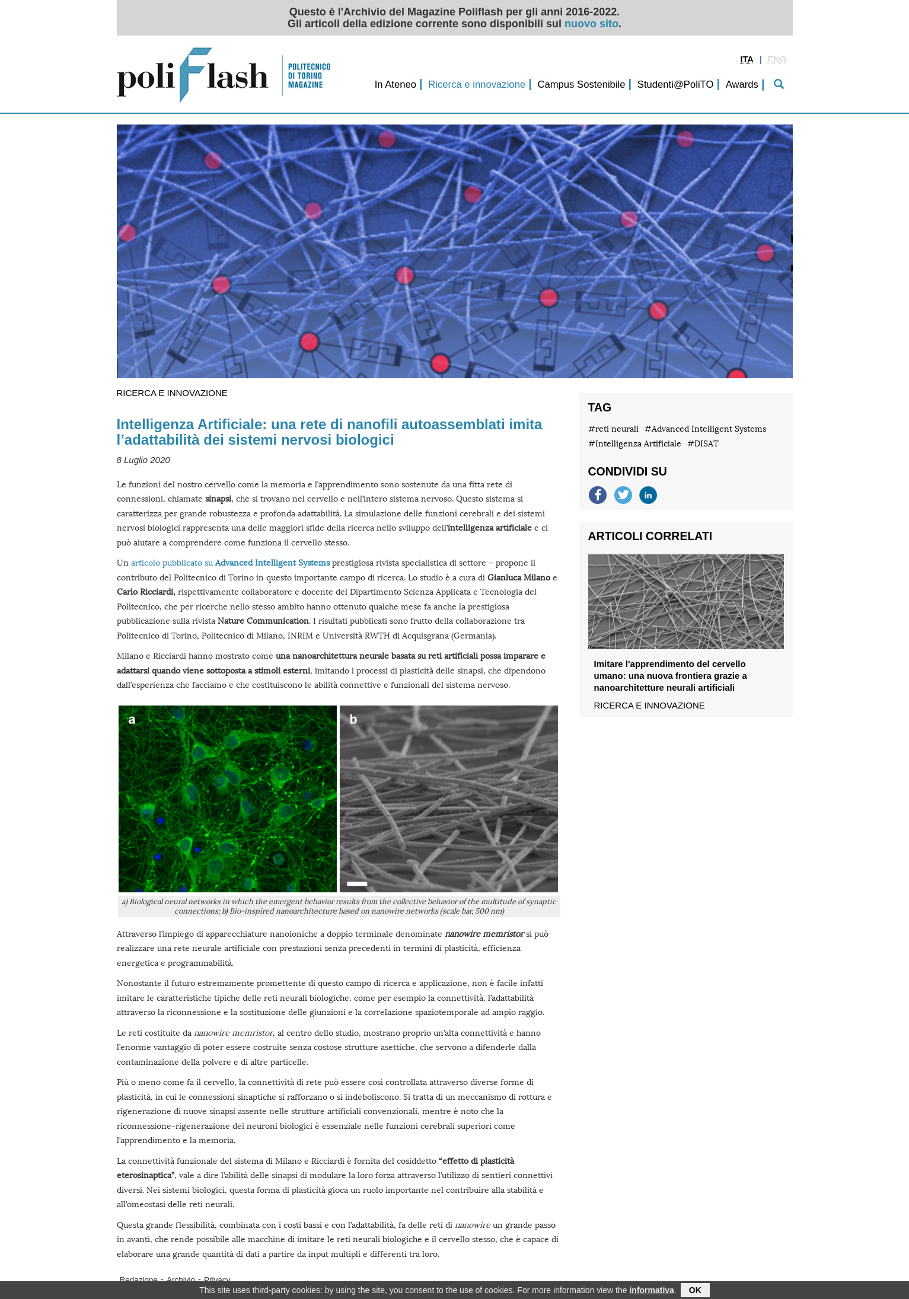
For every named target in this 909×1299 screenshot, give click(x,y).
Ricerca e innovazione (476, 84)
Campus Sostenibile (581, 84)
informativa (651, 1291)
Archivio (181, 1279)
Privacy (217, 1279)
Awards (742, 84)
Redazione (139, 1279)
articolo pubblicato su (230, 563)
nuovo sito (591, 24)
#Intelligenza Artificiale (634, 444)
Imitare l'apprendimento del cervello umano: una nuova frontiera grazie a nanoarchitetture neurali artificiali (670, 675)
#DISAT (703, 444)
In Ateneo (395, 84)
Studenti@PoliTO (675, 84)
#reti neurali (613, 429)
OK (695, 1291)
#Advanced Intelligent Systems (705, 429)
